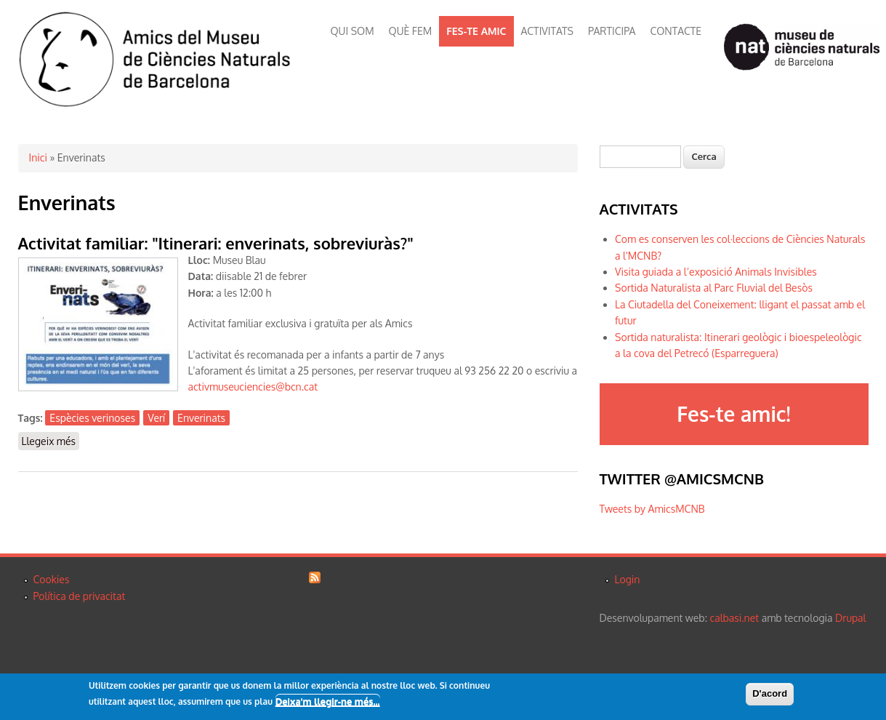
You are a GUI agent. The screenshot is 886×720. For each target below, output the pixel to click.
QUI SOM (352, 31)
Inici (38, 157)
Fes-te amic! (733, 414)
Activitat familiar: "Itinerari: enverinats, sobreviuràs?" (216, 243)
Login (627, 579)
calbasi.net (735, 618)
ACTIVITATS (547, 31)
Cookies (51, 579)
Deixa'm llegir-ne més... (327, 702)
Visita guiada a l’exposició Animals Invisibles (716, 271)
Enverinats (201, 418)
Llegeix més (51, 440)
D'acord (769, 694)
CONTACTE (675, 31)
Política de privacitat (79, 596)
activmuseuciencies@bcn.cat (253, 386)
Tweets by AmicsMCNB (652, 509)
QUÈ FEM (410, 31)
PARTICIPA (611, 31)
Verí (156, 418)
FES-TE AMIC (476, 31)
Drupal (850, 618)
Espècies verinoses (92, 418)
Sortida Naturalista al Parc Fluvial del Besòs (714, 287)
